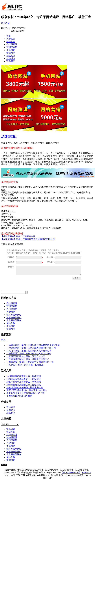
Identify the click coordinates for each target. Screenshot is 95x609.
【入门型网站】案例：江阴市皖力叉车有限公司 (29, 351)
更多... (4, 340)
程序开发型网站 (13, 315)
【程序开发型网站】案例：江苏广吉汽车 (25, 356)
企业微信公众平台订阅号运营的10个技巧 (25, 393)
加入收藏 (5, 23)
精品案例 (10, 413)
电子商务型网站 (13, 320)
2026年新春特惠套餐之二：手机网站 (23, 382)
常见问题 (10, 429)
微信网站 (10, 329)
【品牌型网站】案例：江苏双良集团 (18, 236)
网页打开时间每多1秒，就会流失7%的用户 (26, 390)
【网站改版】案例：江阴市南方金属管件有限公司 (30, 362)
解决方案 (10, 432)
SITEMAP (86, 472)
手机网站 (10, 326)
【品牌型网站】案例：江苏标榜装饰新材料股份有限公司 (28, 239)
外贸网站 (10, 312)
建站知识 (10, 407)
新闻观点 (10, 410)
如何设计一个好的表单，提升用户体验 (24, 387)
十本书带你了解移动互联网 (19, 396)
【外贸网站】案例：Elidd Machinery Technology (28, 353)
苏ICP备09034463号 (71, 472)
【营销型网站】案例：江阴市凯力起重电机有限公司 (31, 348)
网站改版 (10, 323)
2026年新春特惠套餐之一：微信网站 (23, 385)
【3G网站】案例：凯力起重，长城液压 (24, 365)
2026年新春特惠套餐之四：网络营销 (23, 376)
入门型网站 (11, 309)
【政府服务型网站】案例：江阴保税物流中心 (27, 359)
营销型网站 (11, 306)
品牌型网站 (9, 136)
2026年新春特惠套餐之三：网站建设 (23, 379)
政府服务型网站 (13, 317)
